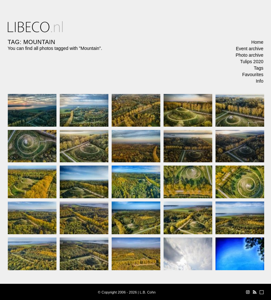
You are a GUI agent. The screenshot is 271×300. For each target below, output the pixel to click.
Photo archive (250, 55)
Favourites (252, 74)
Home (257, 42)
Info (259, 81)
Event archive (250, 48)
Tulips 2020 (252, 61)
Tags (259, 68)
